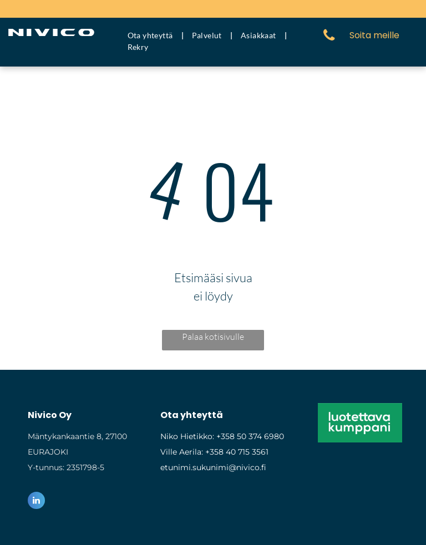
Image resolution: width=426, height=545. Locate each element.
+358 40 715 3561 (236, 452)
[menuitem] (151, 35)
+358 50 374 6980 (250, 436)
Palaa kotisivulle (213, 336)
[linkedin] (36, 502)
